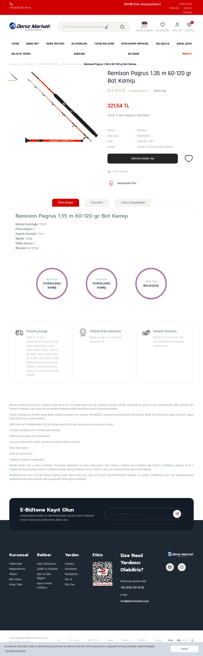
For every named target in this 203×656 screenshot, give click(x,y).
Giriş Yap (70, 584)
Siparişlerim (71, 574)
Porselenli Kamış (52, 285)
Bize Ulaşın (15, 579)
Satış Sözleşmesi (46, 564)
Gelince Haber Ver (142, 158)
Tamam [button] (184, 648)
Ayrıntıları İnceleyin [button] (15, 650)
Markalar (175, 8)
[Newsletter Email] (143, 514)
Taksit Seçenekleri (133, 203)
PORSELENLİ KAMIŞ (101, 285)
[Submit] (177, 514)
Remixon (142, 130)
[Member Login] (177, 27)
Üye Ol (68, 579)
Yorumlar (97, 203)
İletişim (188, 8)
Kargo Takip (15, 584)
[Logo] (30, 26)
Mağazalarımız (17, 569)
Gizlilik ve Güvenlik (47, 569)
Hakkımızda (185, 4)
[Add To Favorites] (189, 159)
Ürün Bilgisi (65, 203)
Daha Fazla (52, 279)
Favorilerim (71, 569)
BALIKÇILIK (151, 286)
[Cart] (189, 27)
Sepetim (69, 564)
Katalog (187, 12)
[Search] (93, 27)
